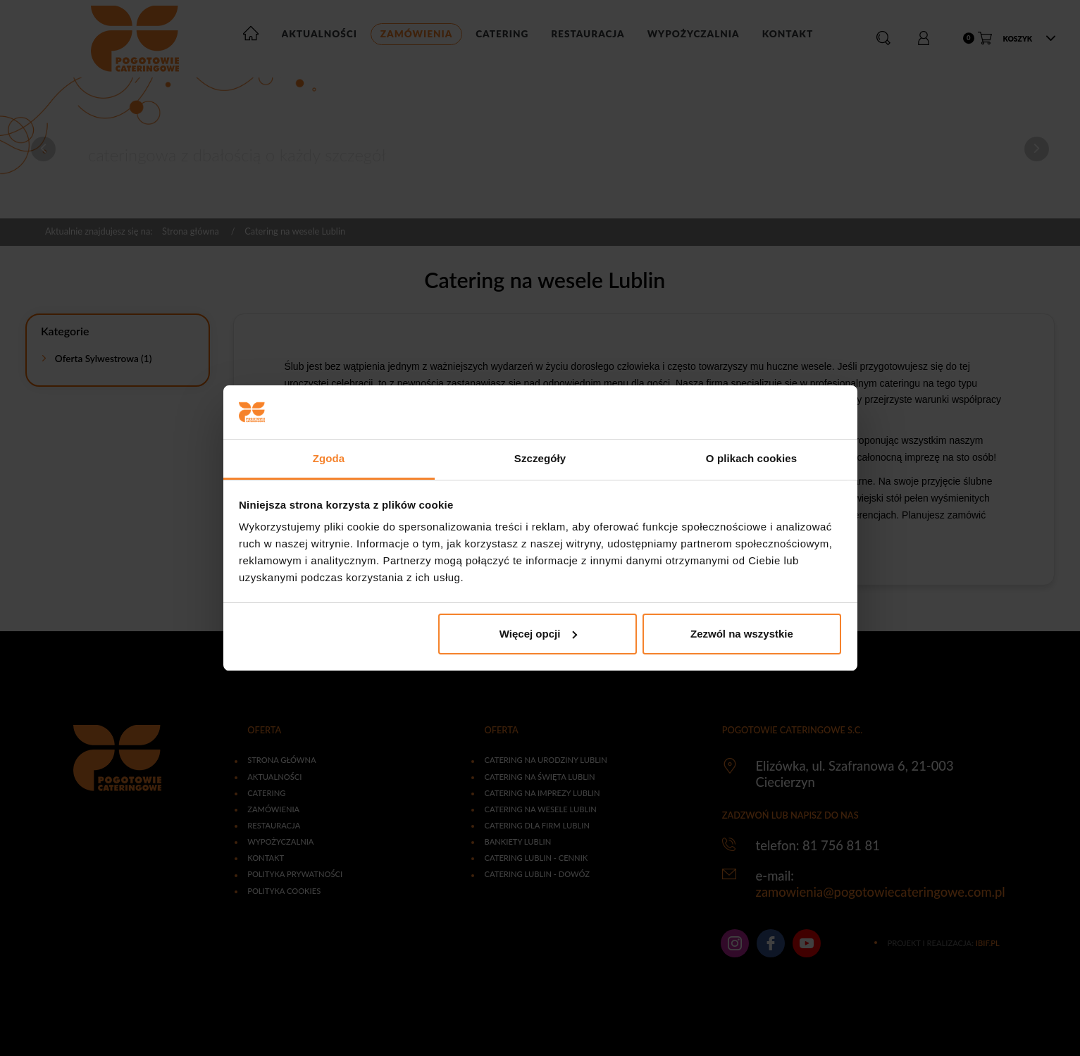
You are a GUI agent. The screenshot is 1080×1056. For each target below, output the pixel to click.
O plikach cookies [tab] (751, 458)
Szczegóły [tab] (540, 458)
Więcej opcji (538, 634)
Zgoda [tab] (329, 458)
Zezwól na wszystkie (741, 634)
